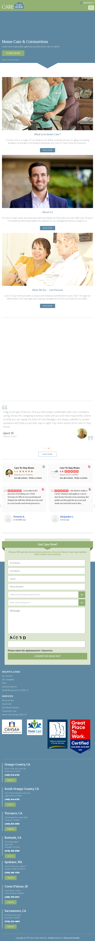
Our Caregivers (8, 679)
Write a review (35, 478)
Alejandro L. (67, 516)
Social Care (6, 704)
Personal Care (8, 700)
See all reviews (21, 478)
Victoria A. (19, 516)
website (10, 805)
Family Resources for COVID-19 (15, 690)
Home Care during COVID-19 (14, 715)
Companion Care (9, 711)
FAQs (4, 683)
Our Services (7, 676)
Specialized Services (10, 707)
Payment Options (9, 687)
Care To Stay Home (24, 468)
